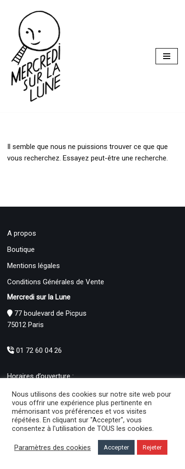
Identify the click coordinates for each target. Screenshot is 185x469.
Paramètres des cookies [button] (52, 447)
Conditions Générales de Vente (55, 282)
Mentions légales (33, 265)
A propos (21, 233)
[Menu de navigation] (167, 56)
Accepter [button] (116, 447)
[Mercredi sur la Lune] (35, 56)
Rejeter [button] (152, 447)
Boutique (21, 249)
